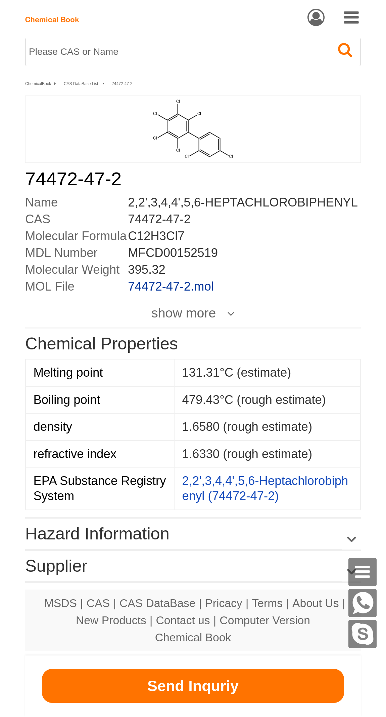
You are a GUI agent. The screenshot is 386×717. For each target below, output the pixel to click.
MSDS (60, 603)
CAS (98, 603)
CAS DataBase (157, 603)
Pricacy (223, 603)
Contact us (183, 620)
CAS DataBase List (81, 83)
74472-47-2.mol (171, 286)
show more (183, 313)
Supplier (56, 565)
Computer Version (265, 620)
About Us (315, 603)
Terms (267, 603)
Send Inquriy (193, 685)
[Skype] (362, 634)
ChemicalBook (38, 83)
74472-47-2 (122, 83)
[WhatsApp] (362, 603)
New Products (111, 620)
